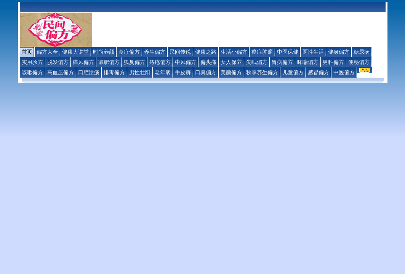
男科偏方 (333, 62)
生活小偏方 (234, 52)
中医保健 (287, 52)
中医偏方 (344, 72)
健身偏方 (338, 52)
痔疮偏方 (160, 62)
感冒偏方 (318, 72)
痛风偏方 (83, 62)
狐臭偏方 (134, 62)
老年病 (163, 72)
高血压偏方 (60, 72)
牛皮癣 (183, 72)
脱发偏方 (58, 62)
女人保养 (231, 62)
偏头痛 (208, 62)
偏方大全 (47, 52)
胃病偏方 (282, 62)
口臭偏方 (205, 72)
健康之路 (205, 52)
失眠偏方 (256, 62)
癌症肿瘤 (262, 52)
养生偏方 (154, 52)
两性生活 (313, 52)
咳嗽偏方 (32, 72)
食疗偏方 (129, 52)
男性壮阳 (139, 72)
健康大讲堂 (75, 52)
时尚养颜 (103, 52)
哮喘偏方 (308, 62)
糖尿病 (362, 52)
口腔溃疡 (88, 72)
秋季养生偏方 (262, 72)
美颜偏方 (231, 72)
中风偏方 (185, 62)
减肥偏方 (109, 62)
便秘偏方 (359, 62)
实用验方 (32, 62)
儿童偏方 (293, 72)
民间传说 (180, 52)
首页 (27, 52)
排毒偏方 (114, 72)
